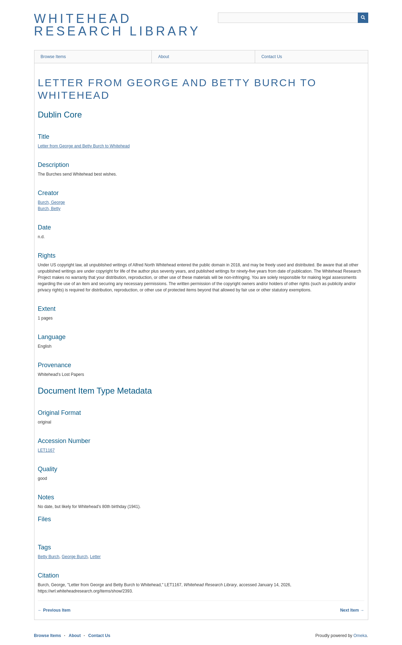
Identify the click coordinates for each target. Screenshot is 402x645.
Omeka (360, 635)
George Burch (75, 556)
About (163, 56)
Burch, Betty (49, 208)
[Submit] (363, 18)
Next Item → (352, 610)
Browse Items (53, 56)
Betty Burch (49, 556)
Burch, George (51, 202)
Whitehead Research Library (117, 24)
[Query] (293, 18)
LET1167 (46, 450)
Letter (95, 556)
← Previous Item (54, 610)
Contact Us (271, 56)
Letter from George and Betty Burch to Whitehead (84, 146)
